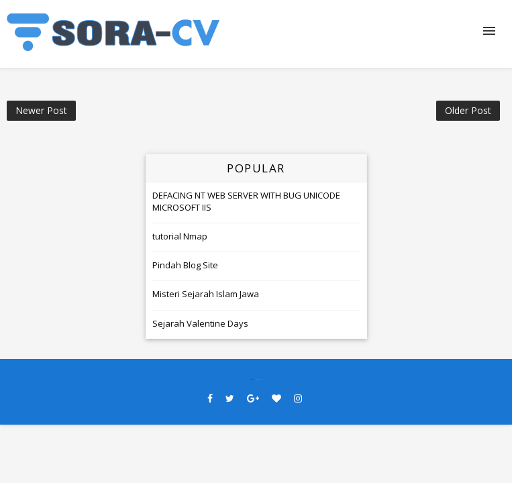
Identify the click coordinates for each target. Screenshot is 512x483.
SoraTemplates (258, 379)
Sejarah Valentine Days (200, 323)
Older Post (468, 110)
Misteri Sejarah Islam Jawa (205, 294)
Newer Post (41, 110)
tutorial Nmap (179, 236)
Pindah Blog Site (185, 265)
